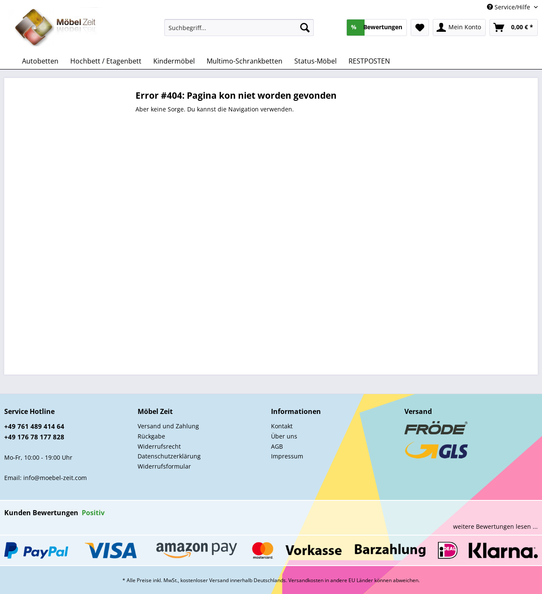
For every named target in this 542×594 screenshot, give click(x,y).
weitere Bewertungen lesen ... (495, 526)
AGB (277, 446)
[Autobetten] (40, 61)
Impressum (287, 456)
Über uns (284, 436)
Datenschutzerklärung (169, 456)
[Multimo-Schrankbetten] (244, 61)
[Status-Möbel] (315, 61)
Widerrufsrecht (159, 446)
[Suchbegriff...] (239, 27)
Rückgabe (151, 436)
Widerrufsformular (164, 466)
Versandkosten (306, 580)
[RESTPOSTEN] (369, 61)
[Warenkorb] (513, 27)
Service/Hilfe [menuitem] (509, 7)
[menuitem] (239, 31)
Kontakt (282, 426)
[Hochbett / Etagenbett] (105, 61)
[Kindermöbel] (174, 61)
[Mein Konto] (459, 27)
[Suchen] (305, 27)
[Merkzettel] (420, 27)
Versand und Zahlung (168, 426)
